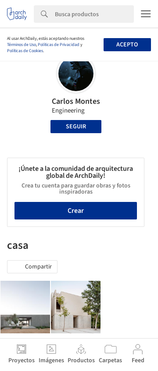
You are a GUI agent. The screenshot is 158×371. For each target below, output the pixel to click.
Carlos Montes (76, 101)
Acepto (127, 44)
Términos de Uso (21, 45)
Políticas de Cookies (25, 51)
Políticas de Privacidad (58, 45)
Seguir (76, 126)
